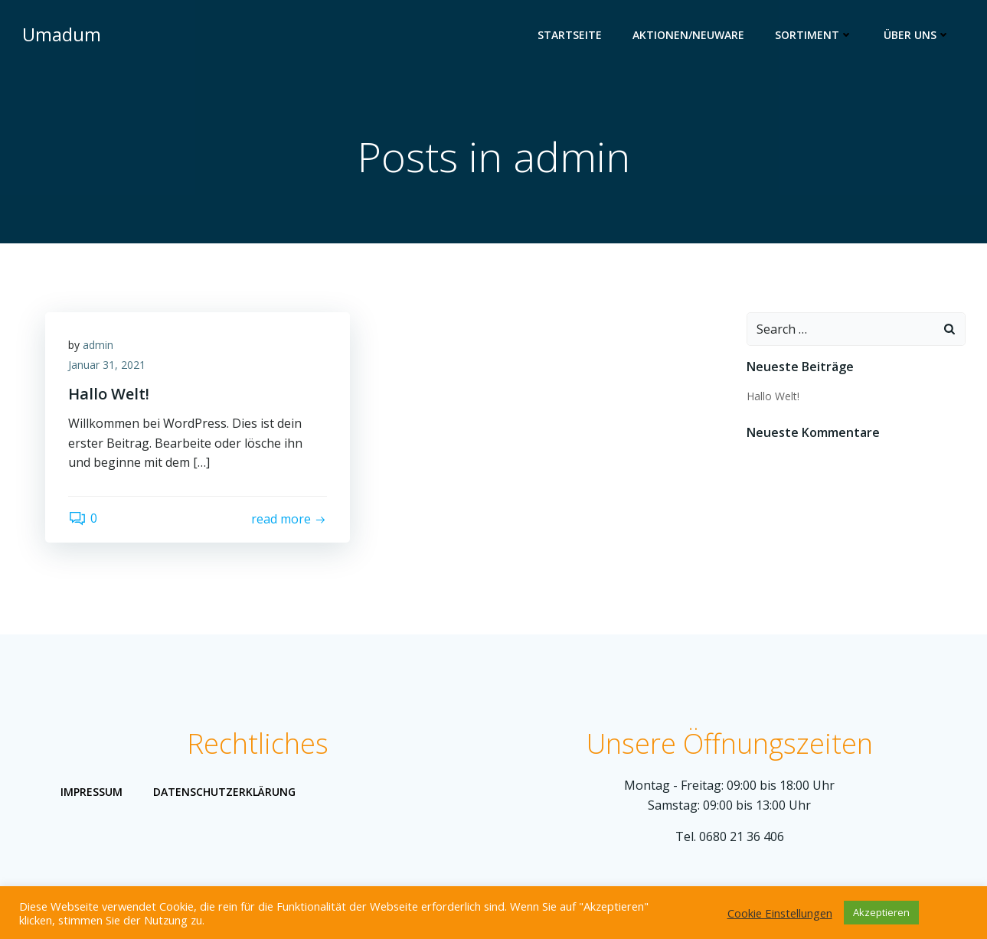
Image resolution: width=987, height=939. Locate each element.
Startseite (570, 35)
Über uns (917, 35)
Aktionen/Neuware (688, 35)
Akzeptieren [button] (881, 912)
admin (98, 344)
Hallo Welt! (773, 396)
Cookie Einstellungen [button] (779, 913)
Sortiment (814, 35)
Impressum (91, 791)
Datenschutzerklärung (224, 791)
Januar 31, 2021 (106, 364)
